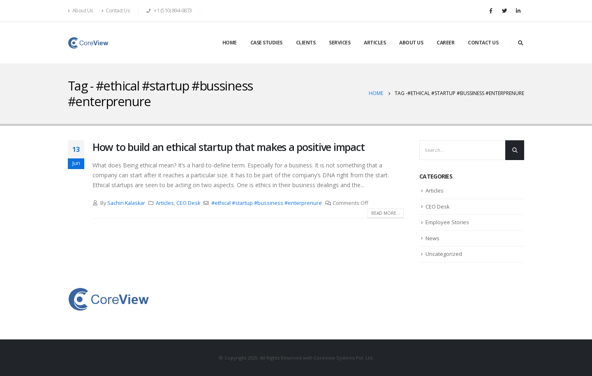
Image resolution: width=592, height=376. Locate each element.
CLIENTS (306, 42)
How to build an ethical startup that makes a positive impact (228, 147)
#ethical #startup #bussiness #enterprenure (266, 203)
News (432, 238)
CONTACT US (483, 42)
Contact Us (116, 10)
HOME (229, 42)
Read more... (385, 213)
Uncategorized (444, 254)
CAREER (445, 42)
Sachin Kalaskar (126, 203)
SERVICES (339, 42)
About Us (80, 10)
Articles (165, 203)
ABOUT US (411, 42)
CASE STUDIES (266, 42)
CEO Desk (188, 203)
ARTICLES (375, 42)
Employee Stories (447, 222)
